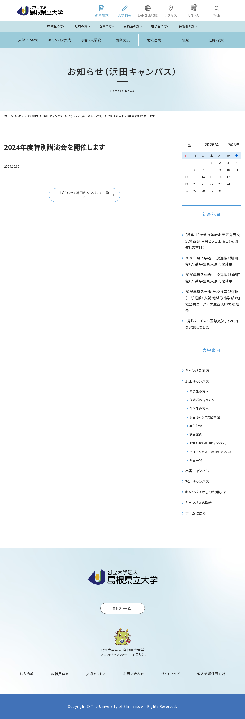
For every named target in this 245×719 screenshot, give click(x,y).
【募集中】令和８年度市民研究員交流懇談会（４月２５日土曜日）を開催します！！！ (212, 241)
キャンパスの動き (198, 502)
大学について (28, 39)
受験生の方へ (133, 26)
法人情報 (27, 673)
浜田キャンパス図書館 (204, 417)
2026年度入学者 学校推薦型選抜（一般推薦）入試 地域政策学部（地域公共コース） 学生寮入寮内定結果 (212, 301)
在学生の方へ (160, 26)
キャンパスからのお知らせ (205, 491)
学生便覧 (195, 426)
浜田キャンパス (197, 381)
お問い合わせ (133, 673)
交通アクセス (96, 673)
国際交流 (122, 39)
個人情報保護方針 (211, 673)
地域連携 (154, 39)
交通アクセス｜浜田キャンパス (210, 452)
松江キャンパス (197, 481)
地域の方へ (83, 26)
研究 (185, 39)
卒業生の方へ (56, 26)
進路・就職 (217, 39)
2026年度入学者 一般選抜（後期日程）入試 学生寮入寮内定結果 (213, 261)
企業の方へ (107, 26)
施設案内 (195, 434)
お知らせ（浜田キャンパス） (208, 443)
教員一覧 (195, 460)
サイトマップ (170, 673)
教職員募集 (60, 673)
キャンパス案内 (59, 39)
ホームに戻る (195, 513)
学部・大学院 (91, 39)
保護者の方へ (188, 26)
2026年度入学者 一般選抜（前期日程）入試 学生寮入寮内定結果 (213, 278)
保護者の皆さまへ (202, 400)
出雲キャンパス (197, 470)
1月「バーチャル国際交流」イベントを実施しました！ (212, 324)
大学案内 (211, 350)
